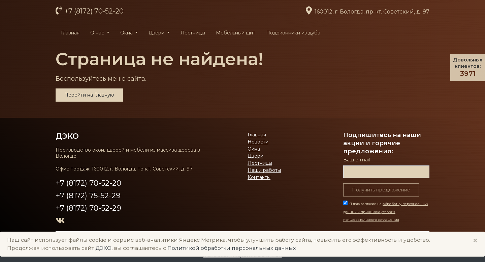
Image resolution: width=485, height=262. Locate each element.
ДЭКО (67, 136)
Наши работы (264, 170)
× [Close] (475, 240)
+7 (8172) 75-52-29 (88, 195)
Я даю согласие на (385, 212)
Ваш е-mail (356, 160)
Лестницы (193, 33)
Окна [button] (127, 33)
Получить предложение (381, 190)
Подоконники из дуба (293, 33)
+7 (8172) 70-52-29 (88, 208)
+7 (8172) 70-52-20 (93, 11)
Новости (258, 142)
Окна (254, 149)
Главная (70, 33)
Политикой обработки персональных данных (231, 248)
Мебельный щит (235, 33)
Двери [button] (157, 33)
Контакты (259, 177)
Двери (255, 156)
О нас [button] (97, 33)
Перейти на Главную (89, 95)
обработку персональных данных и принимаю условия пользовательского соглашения (385, 212)
